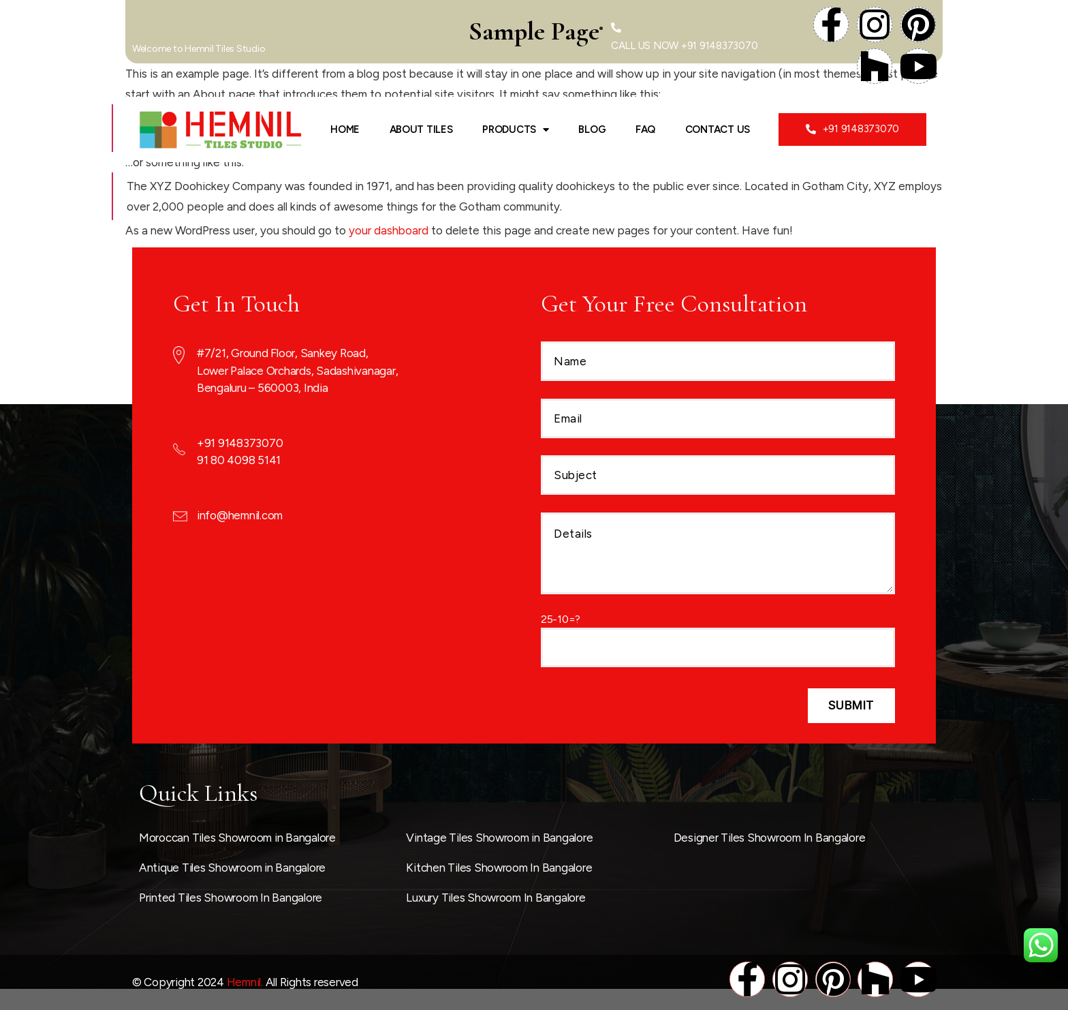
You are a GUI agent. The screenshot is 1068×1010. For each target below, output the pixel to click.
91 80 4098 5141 (239, 460)
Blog (592, 129)
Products (515, 130)
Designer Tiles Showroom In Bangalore (770, 837)
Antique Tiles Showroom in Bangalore (232, 867)
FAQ (645, 129)
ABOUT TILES (421, 129)
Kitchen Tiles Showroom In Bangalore (499, 867)
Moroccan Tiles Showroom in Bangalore (237, 837)
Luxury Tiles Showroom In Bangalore (495, 897)
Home (345, 129)
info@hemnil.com (240, 515)
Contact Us (717, 129)
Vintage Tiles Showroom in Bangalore (499, 837)
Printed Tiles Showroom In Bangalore (230, 897)
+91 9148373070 (240, 443)
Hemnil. (245, 982)
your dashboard (388, 230)
